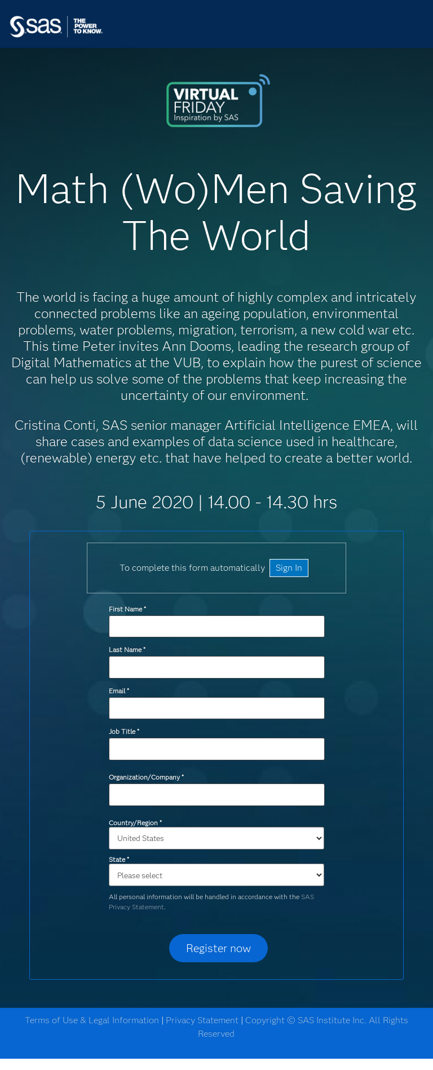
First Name (127, 609)
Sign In (289, 567)
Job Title (124, 731)
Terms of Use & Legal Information (92, 1020)
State (119, 859)
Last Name (127, 649)
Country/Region (135, 822)
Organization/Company (146, 777)
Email (119, 690)
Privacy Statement (202, 1020)
